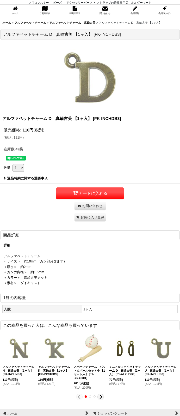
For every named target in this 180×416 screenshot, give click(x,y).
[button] (90, 217)
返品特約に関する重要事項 (26, 178)
